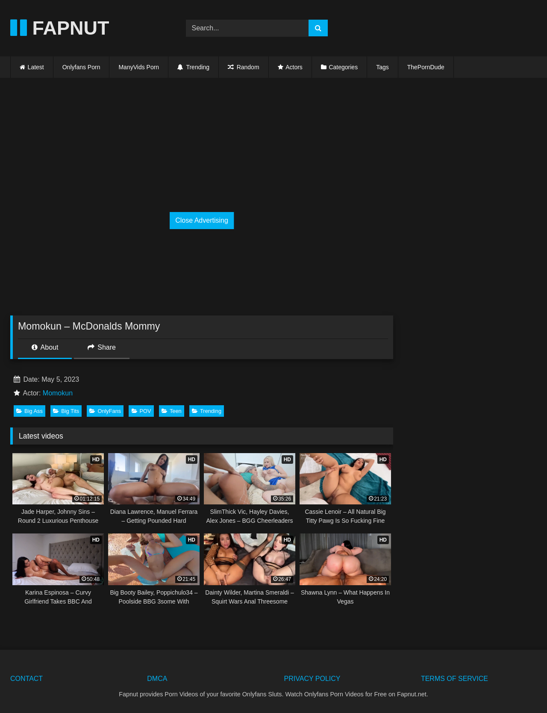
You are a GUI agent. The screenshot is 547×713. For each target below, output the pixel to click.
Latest (36, 67)
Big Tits (66, 411)
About (45, 347)
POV (141, 411)
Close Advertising (201, 220)
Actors (294, 67)
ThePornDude (425, 67)
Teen (172, 411)
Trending (193, 67)
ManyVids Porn (138, 67)
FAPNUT (59, 28)
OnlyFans (105, 411)
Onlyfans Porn (81, 67)
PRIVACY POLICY (312, 678)
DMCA (157, 678)
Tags (382, 67)
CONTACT (26, 678)
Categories (343, 67)
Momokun (58, 393)
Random (243, 67)
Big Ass (29, 411)
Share (102, 347)
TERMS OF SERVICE (454, 678)
